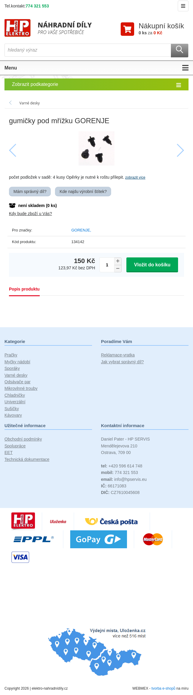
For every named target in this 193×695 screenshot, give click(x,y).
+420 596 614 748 (121, 466)
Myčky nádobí (17, 361)
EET (8, 452)
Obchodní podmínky (23, 439)
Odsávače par (17, 381)
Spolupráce (15, 446)
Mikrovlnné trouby (21, 388)
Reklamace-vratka (118, 355)
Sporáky (12, 368)
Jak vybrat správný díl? (122, 361)
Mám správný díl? (29, 191)
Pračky (10, 355)
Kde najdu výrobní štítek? (83, 191)
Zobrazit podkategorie (96, 85)
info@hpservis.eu (124, 479)
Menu (96, 68)
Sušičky (11, 408)
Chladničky (14, 395)
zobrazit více (135, 178)
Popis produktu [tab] (24, 289)
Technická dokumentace (26, 459)
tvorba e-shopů (163, 688)
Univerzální (14, 402)
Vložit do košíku (152, 264)
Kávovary (13, 415)
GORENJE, (81, 230)
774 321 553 (37, 6)
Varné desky (15, 375)
